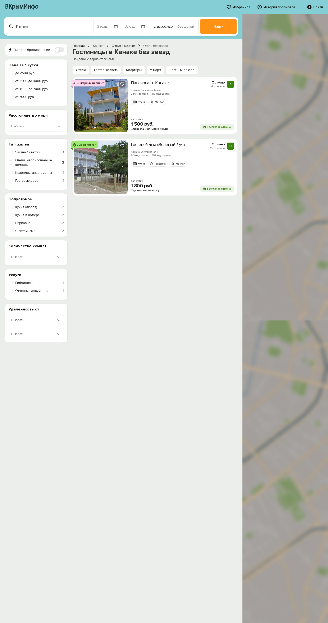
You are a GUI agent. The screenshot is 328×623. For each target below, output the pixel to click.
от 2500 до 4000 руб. (32, 81)
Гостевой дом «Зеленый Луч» (158, 144)
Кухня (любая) (39, 207)
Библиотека (39, 283)
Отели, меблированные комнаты (39, 162)
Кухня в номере (39, 215)
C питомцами (39, 231)
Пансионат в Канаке (150, 82)
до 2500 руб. (25, 73)
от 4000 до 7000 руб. (32, 89)
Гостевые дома (39, 180)
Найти (218, 26)
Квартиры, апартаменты (39, 172)
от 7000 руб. (25, 97)
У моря (155, 70)
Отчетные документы (39, 290)
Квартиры (134, 70)
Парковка (39, 223)
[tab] (95, 127)
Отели (81, 70)
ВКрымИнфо (21, 7)
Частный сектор (39, 152)
